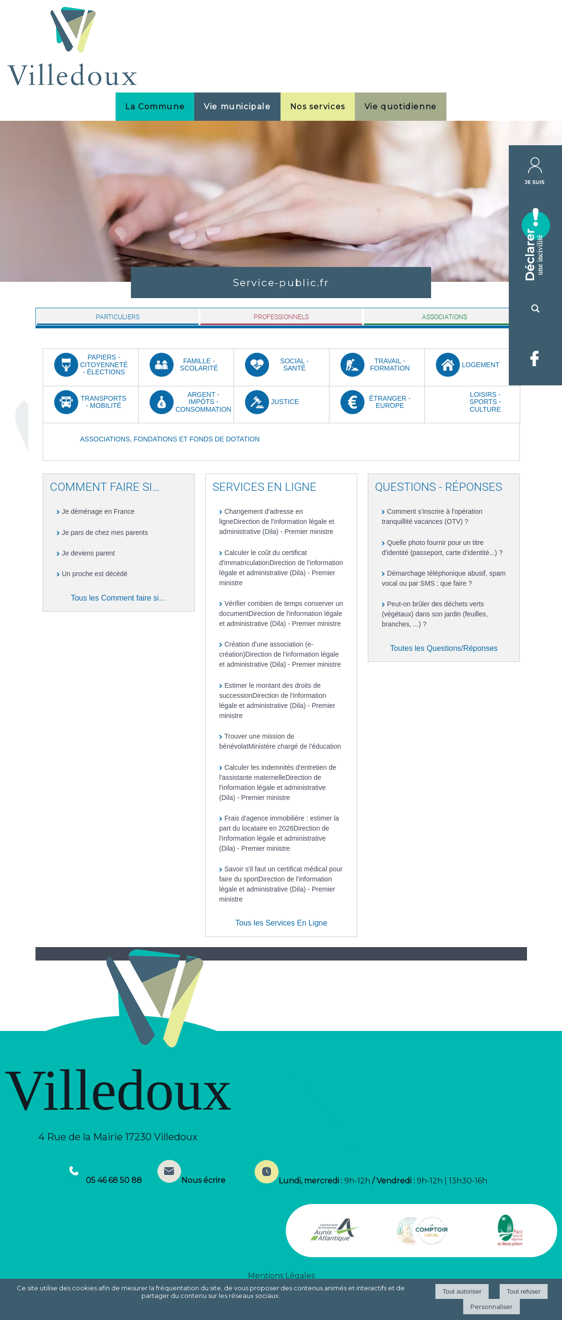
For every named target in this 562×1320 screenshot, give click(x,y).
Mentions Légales (281, 1275)
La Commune (155, 106)
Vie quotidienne (400, 106)
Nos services (317, 106)
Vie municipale (237, 106)
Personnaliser (491, 1306)
